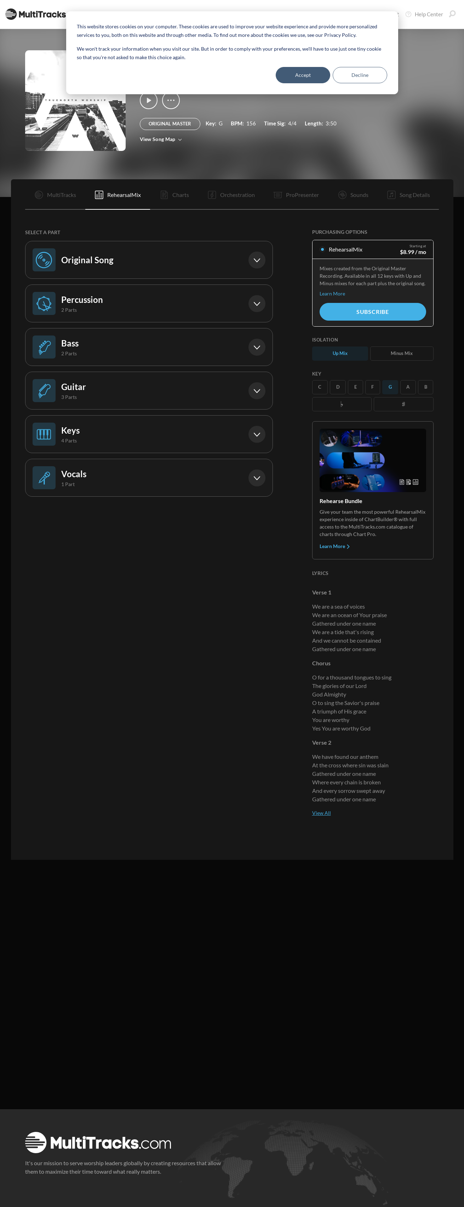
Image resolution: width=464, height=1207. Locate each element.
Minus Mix (402, 353)
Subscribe (372, 311)
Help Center (424, 14)
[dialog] (232, 52)
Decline (359, 75)
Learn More (332, 294)
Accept (303, 75)
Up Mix (340, 353)
